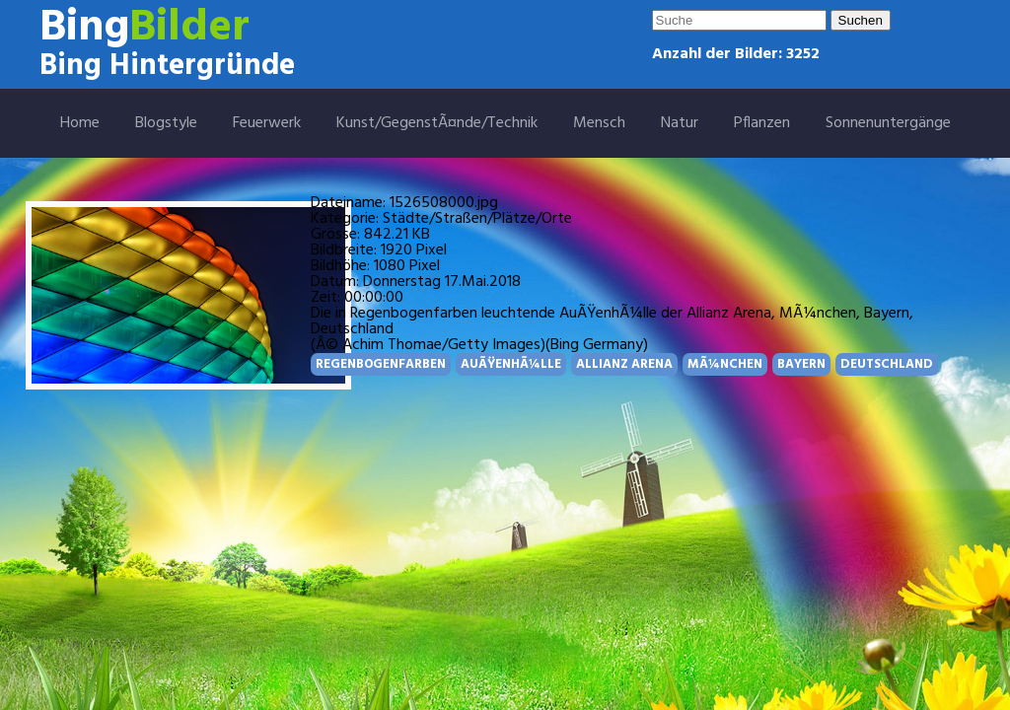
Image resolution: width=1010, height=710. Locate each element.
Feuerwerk (267, 123)
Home (80, 123)
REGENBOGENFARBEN (381, 364)
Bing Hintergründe (167, 66)
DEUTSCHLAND (886, 364)
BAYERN (801, 364)
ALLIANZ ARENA (624, 364)
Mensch (599, 123)
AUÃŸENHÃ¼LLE (511, 364)
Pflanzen (762, 123)
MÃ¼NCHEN (724, 364)
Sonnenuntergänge (888, 123)
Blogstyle (166, 123)
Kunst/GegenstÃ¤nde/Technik (437, 123)
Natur (679, 123)
